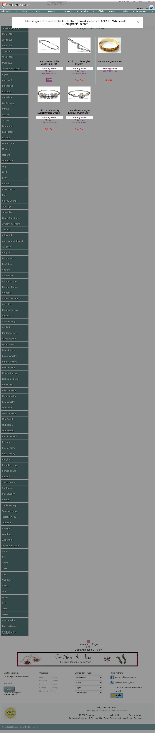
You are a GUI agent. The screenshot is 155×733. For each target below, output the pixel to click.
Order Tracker (124, 1)
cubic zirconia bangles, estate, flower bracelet (79, 111)
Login (134, 1)
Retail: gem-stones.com (83, 21)
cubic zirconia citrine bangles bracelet (49, 62)
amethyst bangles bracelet (109, 61)
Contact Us (150, 1)
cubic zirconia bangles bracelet (79, 62)
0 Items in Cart (142, 8)
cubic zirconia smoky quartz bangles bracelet (48, 111)
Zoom (49, 80)
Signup (141, 1)
